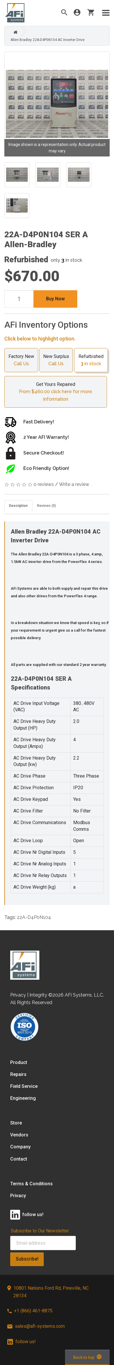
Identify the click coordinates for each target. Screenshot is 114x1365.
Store (16, 1123)
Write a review (74, 484)
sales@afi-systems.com (36, 1326)
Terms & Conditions (31, 1183)
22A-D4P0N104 (34, 917)
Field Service (24, 1086)
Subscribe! (27, 1259)
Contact (18, 1159)
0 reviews (44, 484)
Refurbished (91, 361)
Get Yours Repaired (55, 392)
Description (18, 506)
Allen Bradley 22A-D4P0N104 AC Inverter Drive (47, 40)
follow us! (21, 1341)
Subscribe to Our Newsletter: (40, 1231)
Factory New (21, 361)
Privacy (18, 1195)
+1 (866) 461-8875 (29, 1311)
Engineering (23, 1098)
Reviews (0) (46, 506)
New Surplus (56, 361)
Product (18, 1062)
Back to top (87, 1356)
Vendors (19, 1135)
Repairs (18, 1074)
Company (20, 1147)
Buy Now (55, 299)
